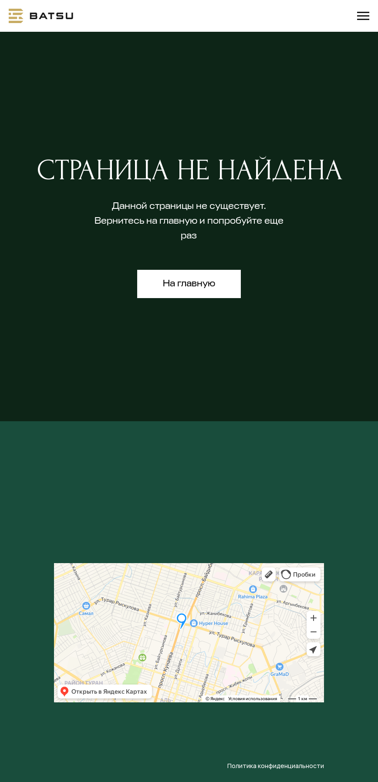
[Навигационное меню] (363, 16)
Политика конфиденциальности (275, 766)
